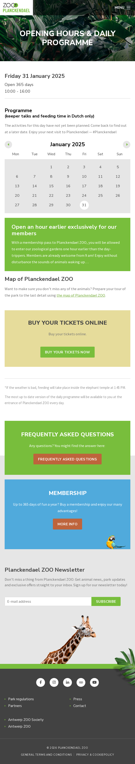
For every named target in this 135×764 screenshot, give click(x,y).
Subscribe (106, 601)
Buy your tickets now (67, 352)
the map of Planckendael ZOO (81, 295)
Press (77, 699)
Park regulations (21, 699)
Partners (15, 706)
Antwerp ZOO (19, 726)
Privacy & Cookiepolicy (95, 755)
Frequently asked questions (67, 459)
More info (67, 524)
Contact (79, 706)
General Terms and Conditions (46, 755)
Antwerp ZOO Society (26, 719)
